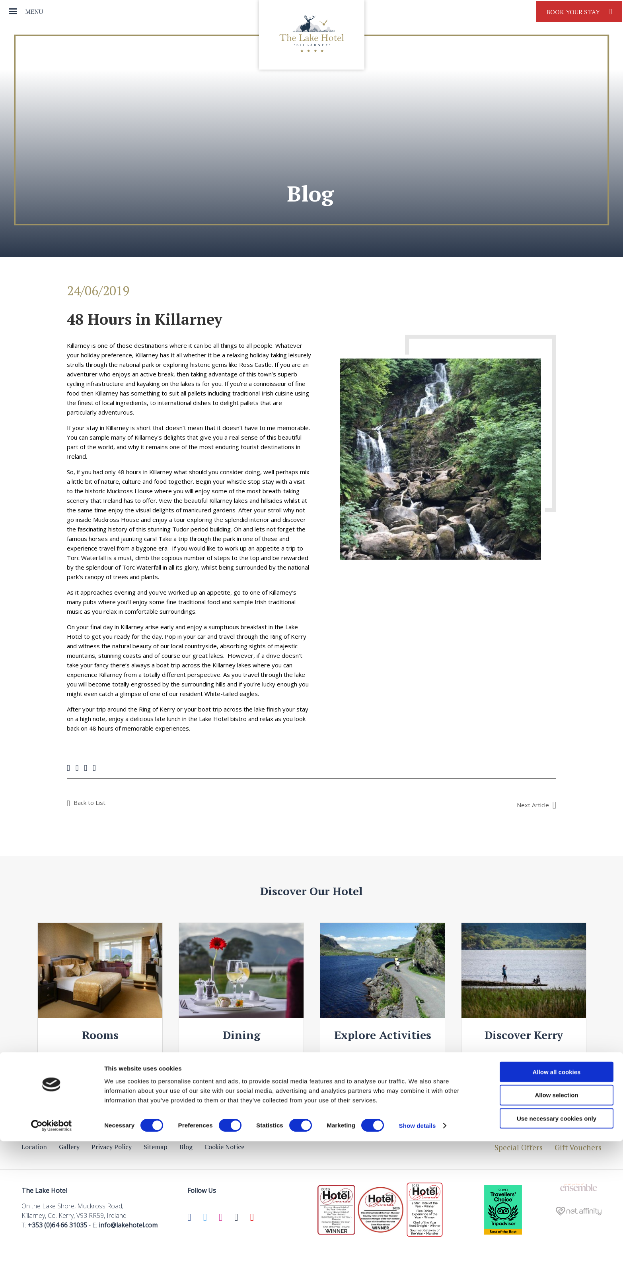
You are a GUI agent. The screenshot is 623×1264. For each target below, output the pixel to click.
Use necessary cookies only (556, 1241)
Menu (34, 11)
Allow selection (556, 1217)
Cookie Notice (224, 1146)
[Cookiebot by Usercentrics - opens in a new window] (51, 1248)
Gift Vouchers (578, 1147)
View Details (100, 1059)
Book (579, 11)
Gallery (69, 1146)
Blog (186, 1146)
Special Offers (519, 1147)
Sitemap (155, 1146)
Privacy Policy (112, 1146)
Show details (417, 1248)
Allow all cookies (557, 1194)
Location (34, 1146)
